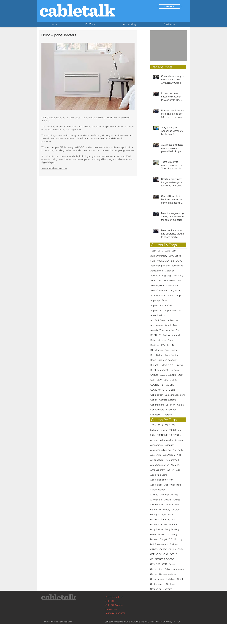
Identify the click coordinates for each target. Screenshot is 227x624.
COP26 (173, 379)
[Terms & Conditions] (117, 613)
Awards (176, 325)
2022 (167, 250)
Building (179, 365)
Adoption (169, 270)
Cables (153, 399)
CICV (159, 379)
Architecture (156, 325)
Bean (170, 340)
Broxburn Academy (167, 360)
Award (168, 325)
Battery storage (158, 340)
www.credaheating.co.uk (54, 168)
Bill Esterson (156, 350)
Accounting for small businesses (166, 265)
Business (174, 370)
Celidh (180, 404)
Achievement (156, 270)
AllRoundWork (157, 285)
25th (174, 250)
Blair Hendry (171, 350)
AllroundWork (173, 285)
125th (153, 250)
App (178, 295)
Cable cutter (156, 394)
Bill (173, 345)
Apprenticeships (173, 310)
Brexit (153, 360)
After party (178, 275)
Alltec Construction (159, 290)
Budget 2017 (166, 365)
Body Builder (156, 355)
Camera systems (167, 399)
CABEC (154, 374)
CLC (166, 379)
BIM (177, 330)
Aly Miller (175, 290)
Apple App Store (158, 300)
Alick (179, 280)
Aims (159, 280)
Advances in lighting (160, 275)
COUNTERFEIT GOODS (162, 384)
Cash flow (170, 404)
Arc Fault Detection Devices (164, 320)
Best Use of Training (160, 345)
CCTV (181, 374)
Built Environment (159, 370)
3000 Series (175, 255)
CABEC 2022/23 (168, 374)
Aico (152, 280)
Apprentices (156, 310)
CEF (152, 379)
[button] (168, 45)
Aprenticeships (157, 315)
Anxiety (171, 295)
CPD (164, 389)
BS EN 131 (155, 335)
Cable (172, 389)
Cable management (175, 394)
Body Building (172, 355)
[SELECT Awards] (117, 605)
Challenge (171, 409)
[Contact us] (169, 6)
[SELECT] (117, 601)
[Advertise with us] (117, 597)
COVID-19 (155, 389)
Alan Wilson (169, 280)
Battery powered (171, 335)
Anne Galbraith (157, 295)
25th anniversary (158, 255)
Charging (168, 414)
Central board (157, 409)
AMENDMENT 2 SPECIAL (169, 260)
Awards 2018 (157, 330)
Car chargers (157, 404)
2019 (160, 250)
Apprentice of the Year (161, 305)
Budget (154, 365)
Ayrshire (169, 330)
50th (152, 260)
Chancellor (155, 414)
